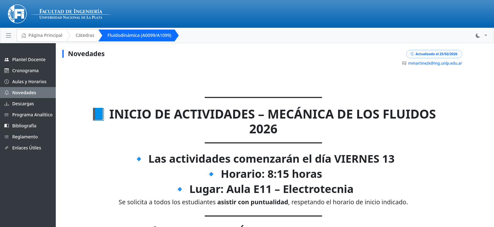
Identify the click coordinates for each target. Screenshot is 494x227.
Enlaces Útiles (22, 148)
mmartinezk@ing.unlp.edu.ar (455, 63)
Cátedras (85, 35)
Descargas (19, 104)
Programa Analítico (28, 115)
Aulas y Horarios (25, 81)
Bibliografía (20, 126)
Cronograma (21, 70)
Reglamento (21, 137)
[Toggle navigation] (8, 35)
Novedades (20, 93)
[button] (481, 35)
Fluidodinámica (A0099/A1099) (139, 35)
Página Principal (41, 35)
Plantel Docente (24, 59)
